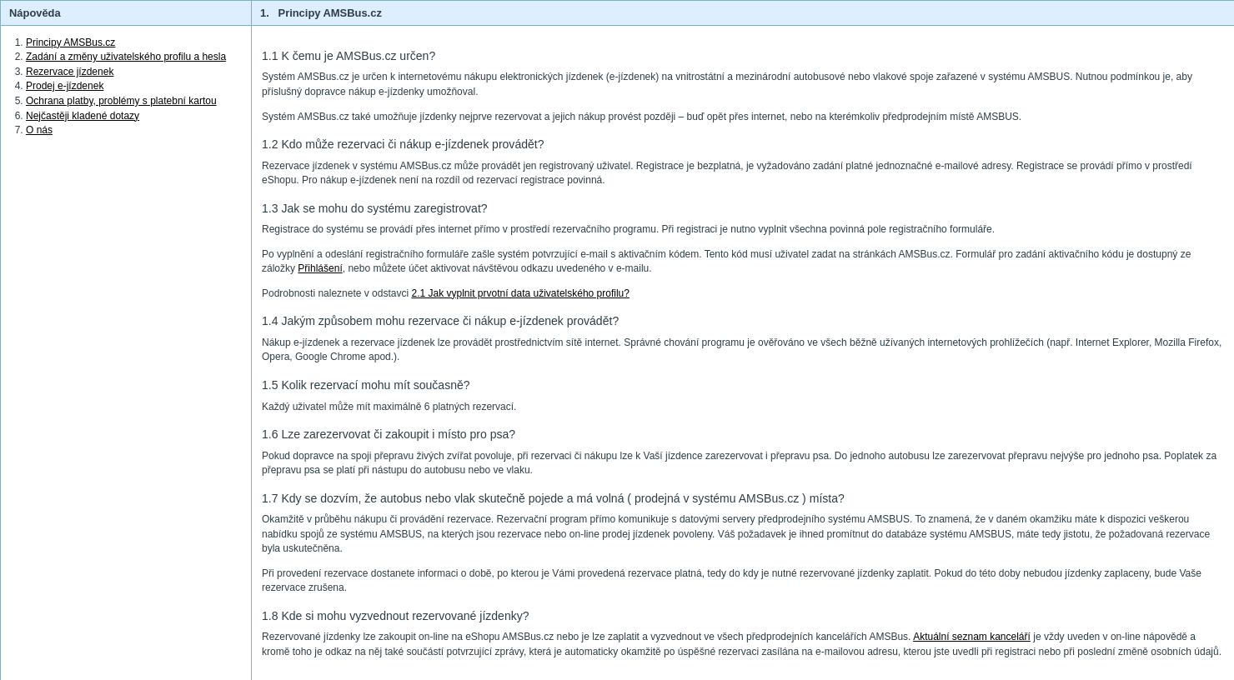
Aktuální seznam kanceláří (972, 636)
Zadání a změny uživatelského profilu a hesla (126, 56)
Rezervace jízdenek (69, 72)
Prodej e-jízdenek (64, 86)
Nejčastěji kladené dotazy (82, 116)
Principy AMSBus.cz (70, 42)
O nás (39, 130)
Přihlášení (320, 268)
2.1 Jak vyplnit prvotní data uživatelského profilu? (520, 293)
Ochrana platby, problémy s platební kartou (121, 101)
